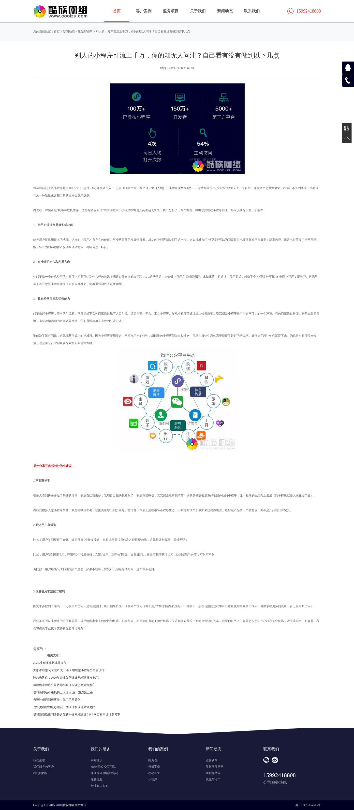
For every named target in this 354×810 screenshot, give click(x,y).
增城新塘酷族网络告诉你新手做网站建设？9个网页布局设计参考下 (76, 714)
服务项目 (171, 11)
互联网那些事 (214, 766)
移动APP (154, 773)
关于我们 (198, 11)
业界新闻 (212, 760)
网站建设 (97, 760)
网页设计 (154, 760)
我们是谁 (39, 760)
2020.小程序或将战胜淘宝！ (51, 663)
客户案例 (144, 11)
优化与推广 (213, 779)
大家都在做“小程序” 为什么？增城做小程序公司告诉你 (68, 670)
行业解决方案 (99, 786)
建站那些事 (85, 31)
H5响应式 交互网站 (103, 766)
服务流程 (97, 779)
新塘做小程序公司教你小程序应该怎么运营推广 (64, 685)
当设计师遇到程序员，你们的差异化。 (58, 699)
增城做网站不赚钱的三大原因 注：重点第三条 (63, 692)
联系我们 (252, 11)
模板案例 (154, 766)
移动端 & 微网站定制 (104, 773)
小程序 (152, 779)
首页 (57, 31)
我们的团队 (40, 773)
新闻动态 (225, 11)
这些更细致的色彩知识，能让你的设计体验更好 (64, 707)
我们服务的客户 (43, 766)
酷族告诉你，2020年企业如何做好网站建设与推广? (66, 677)
